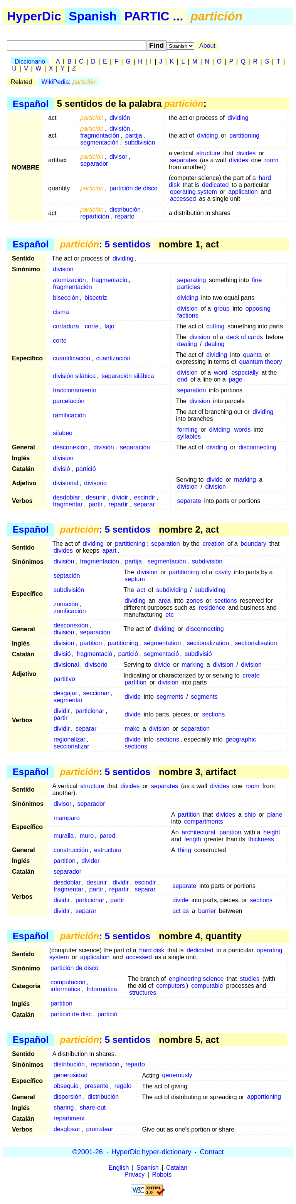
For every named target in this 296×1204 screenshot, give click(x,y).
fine (257, 280)
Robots (162, 1174)
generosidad (70, 1075)
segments (169, 696)
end (182, 379)
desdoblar (66, 497)
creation (213, 543)
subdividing (171, 590)
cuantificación (71, 358)
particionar (90, 711)
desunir (96, 497)
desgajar (65, 693)
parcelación (68, 401)
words (242, 429)
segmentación (99, 142)
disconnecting (257, 447)
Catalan (176, 1167)
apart (109, 550)
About (207, 45)
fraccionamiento (74, 390)
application (243, 191)
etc (169, 614)
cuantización (113, 358)
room (271, 160)
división (119, 117)
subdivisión (139, 142)
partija (133, 135)
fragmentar (67, 504)
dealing (187, 344)
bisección (66, 297)
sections (225, 600)
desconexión (70, 447)
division (187, 308)
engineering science (196, 978)
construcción (71, 850)
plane (274, 814)
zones (195, 600)
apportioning (264, 1097)
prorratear (99, 1129)
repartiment (69, 1118)
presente (96, 1086)
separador (94, 163)
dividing (237, 117)
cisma (61, 312)
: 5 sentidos (105, 244)
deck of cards (244, 337)
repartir (118, 504)
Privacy (134, 1174)
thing (184, 850)
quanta (252, 354)
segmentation (162, 643)
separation (191, 390)
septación (67, 575)
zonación (66, 604)
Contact (212, 1152)
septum (134, 579)
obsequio (66, 1086)
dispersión (68, 1097)
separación (135, 447)
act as (180, 911)
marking (245, 479)
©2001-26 (87, 1152)
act (141, 590)
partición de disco (133, 188)
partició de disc (71, 1014)
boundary (253, 543)
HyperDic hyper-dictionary (151, 1152)
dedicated (215, 185)
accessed (183, 198)
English (119, 1167)
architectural (198, 832)
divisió (61, 469)
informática (65, 989)
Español (31, 103)
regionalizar (70, 739)
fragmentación (99, 135)
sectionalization (208, 643)
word (220, 372)
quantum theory (260, 361)
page (235, 379)
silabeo (62, 433)
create (250, 675)
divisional (65, 483)
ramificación (69, 415)
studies (249, 978)
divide (215, 479)
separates (183, 160)
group (222, 308)
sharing (64, 1108)
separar (144, 504)
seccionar (96, 693)
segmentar (68, 700)
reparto (125, 216)
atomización (69, 280)
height (271, 832)
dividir (120, 497)
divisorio (95, 483)
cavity (223, 572)
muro (87, 835)
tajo (109, 326)
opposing (258, 308)
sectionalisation (256, 643)
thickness (261, 839)
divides (246, 153)
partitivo (64, 679)
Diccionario (30, 61)
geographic (240, 739)
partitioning (244, 135)
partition (91, 643)
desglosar (67, 1129)
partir (96, 504)
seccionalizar (71, 746)
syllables (189, 436)
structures (142, 992)
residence (211, 607)
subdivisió (198, 654)
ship (250, 814)
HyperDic (34, 16)
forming (187, 429)
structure (208, 153)
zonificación (70, 611)
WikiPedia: (69, 82)
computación (68, 982)
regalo (122, 1086)
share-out (93, 1108)
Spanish (93, 16)
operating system (193, 191)
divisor (118, 156)
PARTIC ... (153, 16)
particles (188, 287)
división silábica (74, 376)
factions (187, 315)
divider (90, 861)
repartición (94, 216)
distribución (125, 209)
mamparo (67, 818)
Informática (102, 989)
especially (244, 372)
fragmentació (110, 280)
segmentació (161, 654)
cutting (215, 326)
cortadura (66, 326)
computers (170, 985)
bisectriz (95, 297)
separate (189, 501)
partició (86, 469)
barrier (207, 911)
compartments (203, 821)
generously (177, 1075)
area (164, 600)
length (192, 839)
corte (92, 326)
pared (107, 835)
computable (207, 985)
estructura (107, 850)
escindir (144, 497)
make (132, 728)
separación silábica (128, 376)
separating (191, 280)
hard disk (151, 950)
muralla (64, 835)
